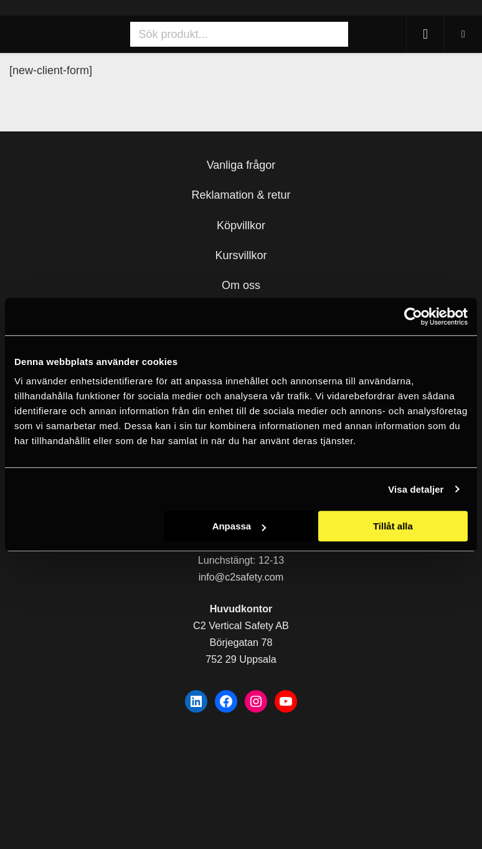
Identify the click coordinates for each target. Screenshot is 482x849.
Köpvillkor (241, 225)
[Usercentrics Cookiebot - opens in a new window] (413, 316)
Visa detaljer (415, 489)
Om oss (241, 285)
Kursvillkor (241, 255)
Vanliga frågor (241, 165)
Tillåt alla (393, 526)
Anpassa (239, 526)
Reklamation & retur (240, 195)
